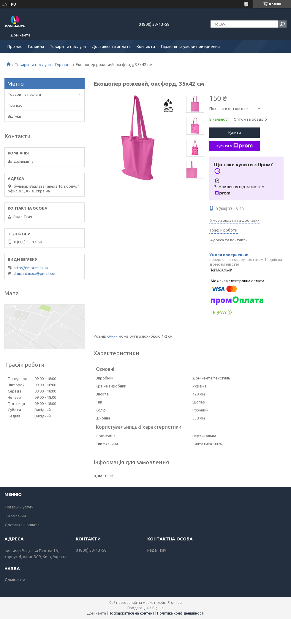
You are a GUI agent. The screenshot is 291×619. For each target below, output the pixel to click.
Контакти (146, 46)
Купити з (234, 146)
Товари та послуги (68, 46)
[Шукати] (282, 24)
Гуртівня (63, 64)
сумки (112, 336)
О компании (15, 516)
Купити (234, 132)
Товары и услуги (19, 507)
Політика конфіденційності (180, 613)
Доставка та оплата (111, 46)
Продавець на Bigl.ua (145, 608)
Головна (36, 46)
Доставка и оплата (21, 525)
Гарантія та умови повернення (190, 46)
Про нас (14, 46)
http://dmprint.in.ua (31, 268)
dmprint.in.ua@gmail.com (35, 273)
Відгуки (14, 116)
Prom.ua (174, 602)
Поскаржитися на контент (131, 613)
